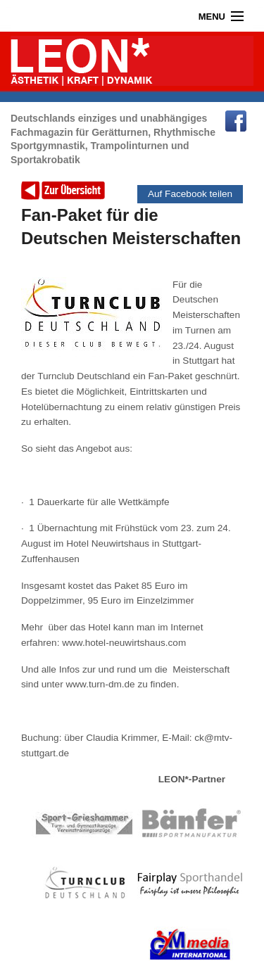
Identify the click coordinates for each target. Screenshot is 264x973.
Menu (212, 16)
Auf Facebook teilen (190, 194)
